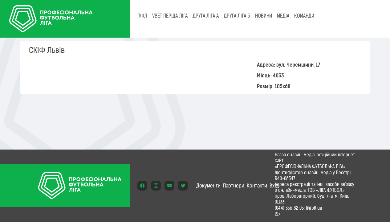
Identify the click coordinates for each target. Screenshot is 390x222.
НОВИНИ (263, 16)
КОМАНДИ (304, 16)
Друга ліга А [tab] (206, 16)
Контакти (257, 186)
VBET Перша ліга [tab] (170, 16)
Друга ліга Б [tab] (237, 16)
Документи (208, 186)
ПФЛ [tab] (142, 16)
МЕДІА (283, 16)
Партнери (233, 186)
